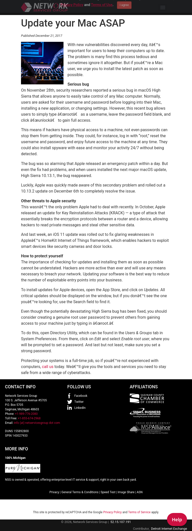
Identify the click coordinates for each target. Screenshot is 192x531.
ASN (140, 492)
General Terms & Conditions (79, 492)
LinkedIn (80, 408)
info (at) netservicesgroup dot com (37, 423)
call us (48, 366)
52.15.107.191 (120, 522)
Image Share (126, 492)
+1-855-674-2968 (29, 418)
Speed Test (108, 492)
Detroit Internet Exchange (169, 528)
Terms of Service (139, 512)
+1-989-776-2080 (26, 414)
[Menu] (162, 7)
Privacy (54, 492)
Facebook (80, 396)
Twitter (79, 402)
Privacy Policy (112, 512)
